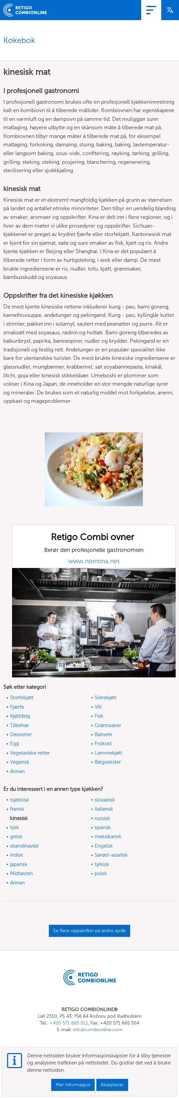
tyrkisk (102, 864)
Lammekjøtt (108, 753)
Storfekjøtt (21, 698)
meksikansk (108, 836)
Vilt (98, 707)
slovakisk (105, 800)
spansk (103, 827)
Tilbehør (19, 725)
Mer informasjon (73, 1085)
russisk (102, 818)
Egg (14, 744)
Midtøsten (21, 873)
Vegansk (19, 762)
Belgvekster (108, 762)
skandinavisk (24, 846)
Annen (17, 771)
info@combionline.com (97, 1030)
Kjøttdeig (20, 716)
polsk (101, 873)
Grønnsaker (108, 725)
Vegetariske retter (30, 753)
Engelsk (104, 846)
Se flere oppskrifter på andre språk (89, 931)
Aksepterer (112, 1085)
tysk (14, 827)
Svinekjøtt (105, 698)
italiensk (104, 809)
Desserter (20, 734)
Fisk (99, 716)
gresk (16, 836)
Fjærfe (17, 707)
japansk (18, 864)
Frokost (103, 744)
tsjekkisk (19, 800)
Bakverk (103, 734)
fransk (17, 809)
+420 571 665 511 (69, 1023)
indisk (16, 855)
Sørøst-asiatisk (111, 855)
